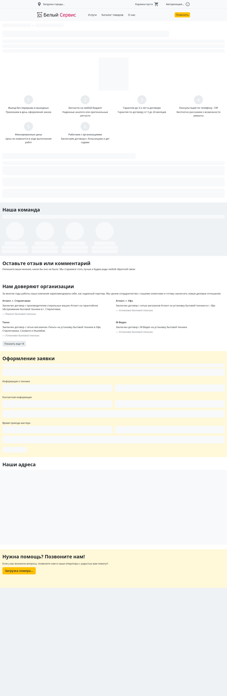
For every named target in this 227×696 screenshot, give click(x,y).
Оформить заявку (70, 548)
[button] (51, 4)
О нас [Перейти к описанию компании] (131, 15)
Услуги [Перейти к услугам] (92, 15)
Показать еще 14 (53, 423)
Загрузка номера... (75, 679)
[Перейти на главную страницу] (56, 14)
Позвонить (182, 14)
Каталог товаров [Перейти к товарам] (112, 15)
